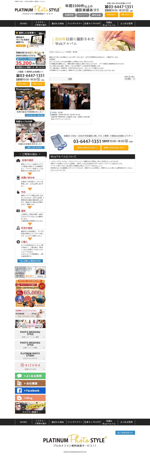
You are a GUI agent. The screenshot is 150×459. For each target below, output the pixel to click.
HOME (51, 52)
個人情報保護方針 (125, 433)
